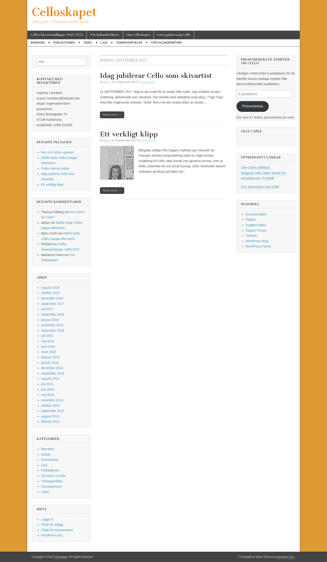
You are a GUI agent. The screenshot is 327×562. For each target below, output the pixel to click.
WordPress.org (51, 535)
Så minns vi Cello (53, 476)
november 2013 (52, 400)
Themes (251, 235)
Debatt (45, 454)
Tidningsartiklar (129, 42)
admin (107, 82)
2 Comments (148, 140)
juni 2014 (47, 389)
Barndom (38, 42)
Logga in (47, 519)
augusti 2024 (50, 287)
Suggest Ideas (255, 225)
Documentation (256, 214)
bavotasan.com (285, 557)
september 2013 (52, 411)
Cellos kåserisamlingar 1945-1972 (57, 35)
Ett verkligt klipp (129, 134)
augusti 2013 (50, 416)
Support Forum (256, 230)
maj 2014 (47, 395)
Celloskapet (64, 12)
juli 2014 (47, 384)
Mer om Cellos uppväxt (57, 152)
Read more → (112, 114)
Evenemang (49, 459)
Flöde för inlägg (52, 524)
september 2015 (52, 330)
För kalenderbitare (104, 35)
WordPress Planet (258, 246)
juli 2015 (47, 336)
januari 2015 (50, 363)
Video (87, 42)
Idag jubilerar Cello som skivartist (156, 75)
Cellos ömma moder (55, 168)
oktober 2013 (50, 405)
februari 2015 (50, 357)
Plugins (250, 219)
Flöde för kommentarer (57, 530)
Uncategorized (51, 486)
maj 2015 (47, 341)
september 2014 (52, 373)
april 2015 (48, 346)
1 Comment (147, 82)
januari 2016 (50, 320)
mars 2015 (48, 352)
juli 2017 (47, 309)
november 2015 (52, 325)
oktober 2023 (50, 293)
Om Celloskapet (138, 35)
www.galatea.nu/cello (174, 35)
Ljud (104, 42)
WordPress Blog (256, 241)
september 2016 (52, 314)
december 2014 (52, 368)
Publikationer (64, 42)
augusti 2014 (50, 378)
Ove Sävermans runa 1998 (260, 187)
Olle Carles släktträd (255, 167)
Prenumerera (252, 106)
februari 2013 (50, 421)
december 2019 (52, 298)
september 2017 (52, 304)
